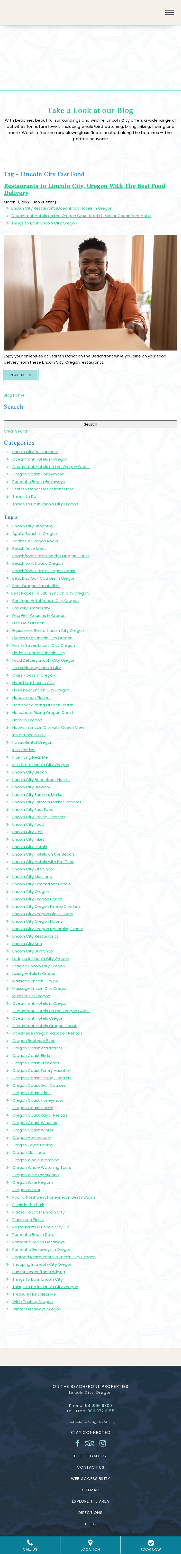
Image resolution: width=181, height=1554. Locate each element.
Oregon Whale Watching (35, 1160)
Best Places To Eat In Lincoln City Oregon (50, 593)
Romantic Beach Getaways (38, 481)
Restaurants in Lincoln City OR (40, 1227)
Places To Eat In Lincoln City (38, 1212)
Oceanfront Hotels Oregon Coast (44, 1025)
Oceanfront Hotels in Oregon (84, 208)
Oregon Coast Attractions (37, 1048)
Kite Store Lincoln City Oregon (40, 764)
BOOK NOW (151, 1545)
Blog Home (14, 395)
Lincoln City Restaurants (34, 208)
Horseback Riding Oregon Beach (43, 705)
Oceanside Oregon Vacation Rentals (47, 1033)
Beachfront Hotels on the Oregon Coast (50, 556)
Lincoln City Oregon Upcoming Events (47, 928)
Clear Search (16, 431)
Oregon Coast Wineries (34, 1122)
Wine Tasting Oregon (32, 1301)
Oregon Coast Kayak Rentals (40, 1115)
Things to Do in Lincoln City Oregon (44, 223)
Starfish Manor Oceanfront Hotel (120, 215)
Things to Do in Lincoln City (37, 1279)
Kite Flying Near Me (30, 757)
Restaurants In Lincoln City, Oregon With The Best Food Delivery (84, 189)
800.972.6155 (101, 1411)
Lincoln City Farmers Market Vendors (46, 802)
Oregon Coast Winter (32, 1130)
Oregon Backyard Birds (33, 1040)
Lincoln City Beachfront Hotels (41, 779)
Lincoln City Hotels (29, 846)
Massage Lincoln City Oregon (40, 988)
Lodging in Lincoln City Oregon (40, 958)
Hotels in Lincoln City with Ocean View (48, 727)
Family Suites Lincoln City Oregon (43, 645)
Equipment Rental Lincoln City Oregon (48, 630)
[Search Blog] (90, 416)
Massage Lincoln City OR (35, 981)
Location (90, 1545)
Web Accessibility (90, 1478)
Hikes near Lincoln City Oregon (41, 690)
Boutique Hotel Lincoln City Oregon (45, 600)
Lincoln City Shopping (32, 526)
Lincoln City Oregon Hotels (37, 921)
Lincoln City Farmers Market (38, 794)
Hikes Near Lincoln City (33, 682)
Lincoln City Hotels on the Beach (43, 854)
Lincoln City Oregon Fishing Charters (46, 906)
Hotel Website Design (82, 1422)
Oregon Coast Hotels (32, 1107)
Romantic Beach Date (33, 1234)
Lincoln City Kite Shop (32, 869)
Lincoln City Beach (29, 772)
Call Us (30, 1545)
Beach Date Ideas (29, 548)
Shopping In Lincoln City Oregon (42, 1264)
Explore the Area (90, 1501)
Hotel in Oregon (27, 720)
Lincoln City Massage (32, 876)
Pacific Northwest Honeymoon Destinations (54, 1197)
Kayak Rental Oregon (32, 742)
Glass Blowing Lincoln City (36, 667)
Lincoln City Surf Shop (32, 951)
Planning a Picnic (28, 1219)
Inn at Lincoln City (29, 735)
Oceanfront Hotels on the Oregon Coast (50, 215)
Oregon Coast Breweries (35, 1063)
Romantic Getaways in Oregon (41, 1249)
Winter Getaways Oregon (36, 1309)
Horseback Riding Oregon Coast (43, 712)
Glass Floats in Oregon (33, 675)
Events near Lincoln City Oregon (42, 638)
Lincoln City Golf (27, 831)
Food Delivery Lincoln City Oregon (43, 660)
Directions (90, 1512)
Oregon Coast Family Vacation (41, 1070)
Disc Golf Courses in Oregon (39, 615)
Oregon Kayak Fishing (32, 1145)
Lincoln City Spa (27, 943)
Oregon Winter (26, 1189)
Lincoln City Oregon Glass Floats (42, 914)
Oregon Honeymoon (31, 1137)
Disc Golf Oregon (28, 623)
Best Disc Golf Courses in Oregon (43, 578)
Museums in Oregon (31, 996)
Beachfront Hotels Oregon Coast (44, 570)
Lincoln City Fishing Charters (38, 817)
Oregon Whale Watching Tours (41, 1167)
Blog (90, 1523)
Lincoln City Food (28, 824)
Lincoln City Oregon (30, 891)
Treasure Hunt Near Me (34, 1294)
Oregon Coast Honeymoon (38, 474)
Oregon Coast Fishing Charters (41, 1078)
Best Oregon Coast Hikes (36, 585)
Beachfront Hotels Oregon (37, 563)
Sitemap (90, 1490)
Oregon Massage (28, 1152)
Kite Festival (23, 749)
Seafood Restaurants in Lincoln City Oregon (54, 1257)
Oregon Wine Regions (32, 1182)
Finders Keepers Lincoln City (38, 652)
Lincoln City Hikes (28, 839)
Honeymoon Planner (31, 697)
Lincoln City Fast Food (32, 809)
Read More (24, 375)
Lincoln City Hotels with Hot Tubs (43, 861)
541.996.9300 (98, 1405)
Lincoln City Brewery (31, 787)
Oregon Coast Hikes (31, 1092)
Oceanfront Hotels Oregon (38, 1018)
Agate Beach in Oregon (34, 533)
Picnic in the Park (28, 1204)
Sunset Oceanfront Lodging (38, 1271)
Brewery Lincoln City (31, 608)
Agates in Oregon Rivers (35, 541)
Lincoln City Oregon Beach (37, 899)
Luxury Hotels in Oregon (34, 973)
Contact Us (90, 1467)
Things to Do (24, 496)
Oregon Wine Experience (35, 1175)
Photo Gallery (90, 1456)
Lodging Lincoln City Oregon (38, 966)
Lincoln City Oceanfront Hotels (41, 884)
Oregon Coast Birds (31, 1055)
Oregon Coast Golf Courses (39, 1085)
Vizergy (109, 1422)
